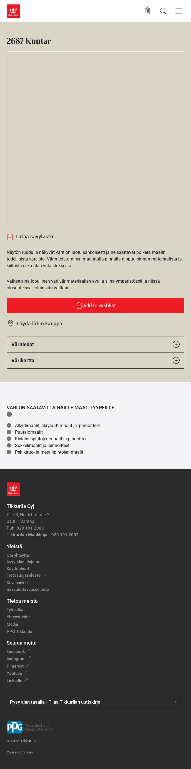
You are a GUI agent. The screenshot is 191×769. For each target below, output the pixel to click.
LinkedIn (14, 680)
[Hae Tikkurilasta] (163, 11)
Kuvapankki (17, 582)
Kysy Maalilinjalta (23, 561)
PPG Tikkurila (19, 631)
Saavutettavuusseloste (28, 589)
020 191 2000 (30, 528)
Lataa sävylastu (30, 236)
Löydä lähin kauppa (39, 323)
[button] (147, 11)
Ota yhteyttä (18, 555)
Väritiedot (95, 344)
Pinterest (15, 666)
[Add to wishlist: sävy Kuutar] (95, 305)
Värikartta (95, 360)
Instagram (16, 658)
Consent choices (20, 752)
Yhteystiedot (18, 616)
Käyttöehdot (18, 568)
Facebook (16, 651)
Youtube (14, 673)
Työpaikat (16, 609)
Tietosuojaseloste (24, 575)
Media (12, 624)
